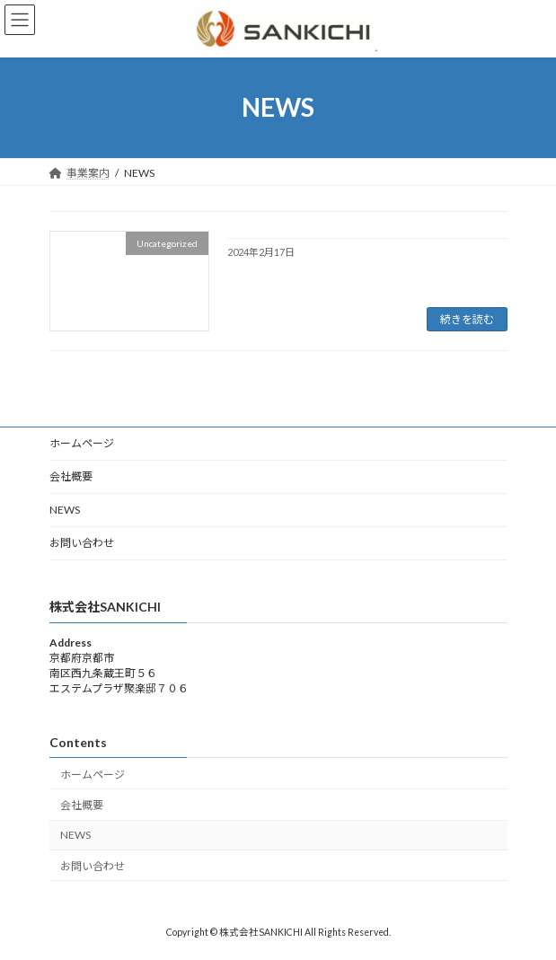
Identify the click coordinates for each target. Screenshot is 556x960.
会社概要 (71, 476)
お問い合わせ (81, 543)
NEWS (64, 509)
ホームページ (81, 443)
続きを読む (467, 319)
